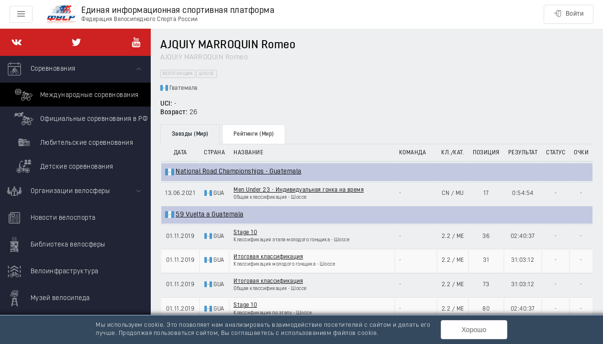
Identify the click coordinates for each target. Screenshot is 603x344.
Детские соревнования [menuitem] (62, 166)
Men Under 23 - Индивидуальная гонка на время (299, 190)
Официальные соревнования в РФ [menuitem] (79, 118)
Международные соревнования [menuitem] (75, 95)
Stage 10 (245, 233)
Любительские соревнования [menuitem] (72, 142)
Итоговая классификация (268, 257)
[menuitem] (75, 117)
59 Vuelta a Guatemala (210, 214)
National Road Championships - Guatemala (239, 171)
